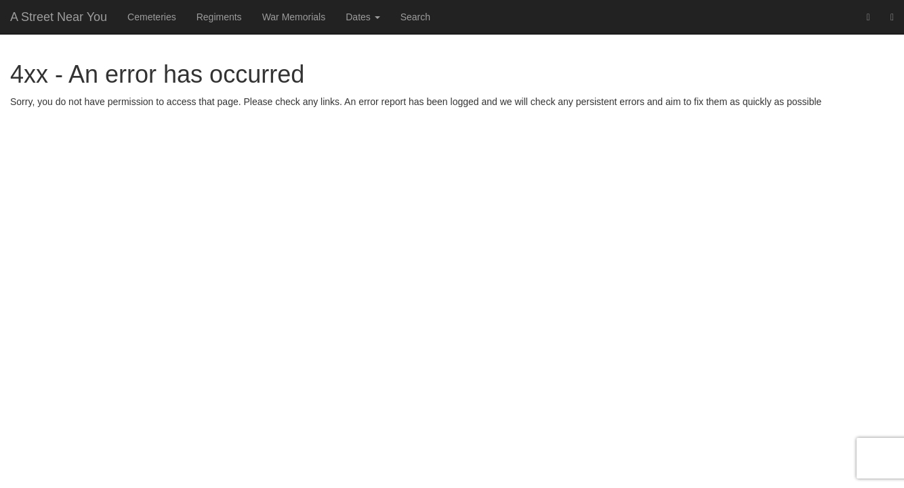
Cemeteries (151, 17)
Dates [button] (362, 17)
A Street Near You (58, 17)
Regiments (219, 17)
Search (415, 17)
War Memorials (294, 17)
